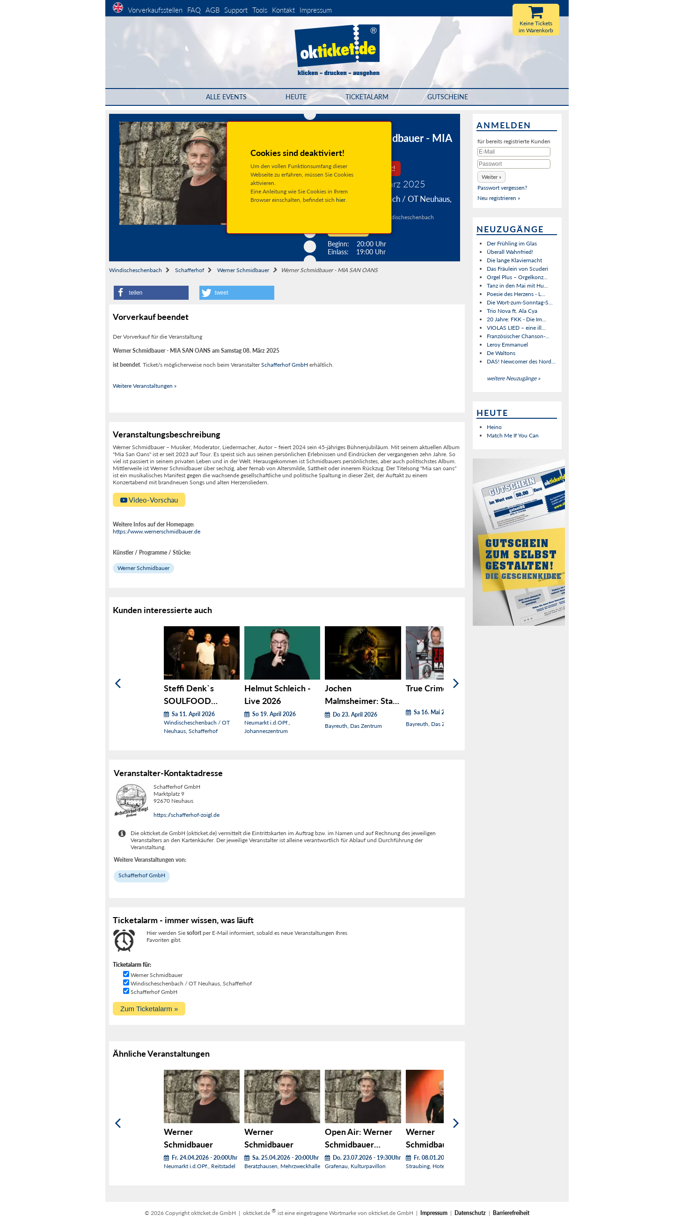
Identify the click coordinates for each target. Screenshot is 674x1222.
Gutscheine (447, 97)
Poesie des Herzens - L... (516, 293)
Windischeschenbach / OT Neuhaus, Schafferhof (191, 983)
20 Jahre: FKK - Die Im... (516, 319)
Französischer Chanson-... (518, 336)
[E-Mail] (513, 151)
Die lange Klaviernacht (514, 260)
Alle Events (226, 97)
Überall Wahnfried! (510, 251)
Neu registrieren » (498, 197)
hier (340, 199)
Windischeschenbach (135, 270)
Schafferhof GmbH (284, 364)
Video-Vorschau (149, 500)
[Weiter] (456, 683)
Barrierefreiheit (511, 1212)
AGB (212, 10)
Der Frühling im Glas (512, 243)
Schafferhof (189, 270)
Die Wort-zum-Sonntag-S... (520, 302)
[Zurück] (118, 683)
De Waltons (501, 352)
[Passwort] (513, 164)
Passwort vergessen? (502, 187)
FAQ (194, 10)
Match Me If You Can (513, 435)
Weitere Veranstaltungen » (144, 385)
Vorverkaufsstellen (155, 10)
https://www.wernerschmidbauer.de (156, 531)
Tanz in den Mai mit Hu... (517, 285)
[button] (151, 293)
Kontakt (283, 10)
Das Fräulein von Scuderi (517, 268)
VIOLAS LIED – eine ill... (516, 327)
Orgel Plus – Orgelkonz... (517, 277)
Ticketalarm (366, 97)
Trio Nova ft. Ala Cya (512, 310)
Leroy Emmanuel (507, 344)
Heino (494, 426)
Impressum (316, 10)
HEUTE (296, 97)
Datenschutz (470, 1212)
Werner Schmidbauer (243, 270)
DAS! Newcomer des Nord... (521, 361)
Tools (259, 10)
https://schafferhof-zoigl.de (187, 814)
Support (236, 10)
